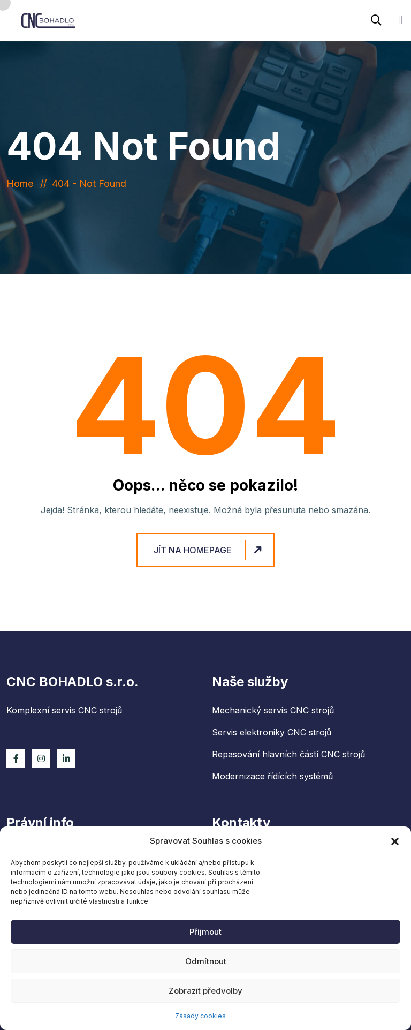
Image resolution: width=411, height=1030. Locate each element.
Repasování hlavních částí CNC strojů (288, 754)
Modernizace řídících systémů (272, 776)
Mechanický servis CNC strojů (273, 710)
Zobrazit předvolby (205, 991)
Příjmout (205, 932)
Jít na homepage (209, 550)
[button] (395, 841)
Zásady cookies (200, 1016)
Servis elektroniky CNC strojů (271, 732)
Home (22, 183)
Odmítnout (205, 961)
